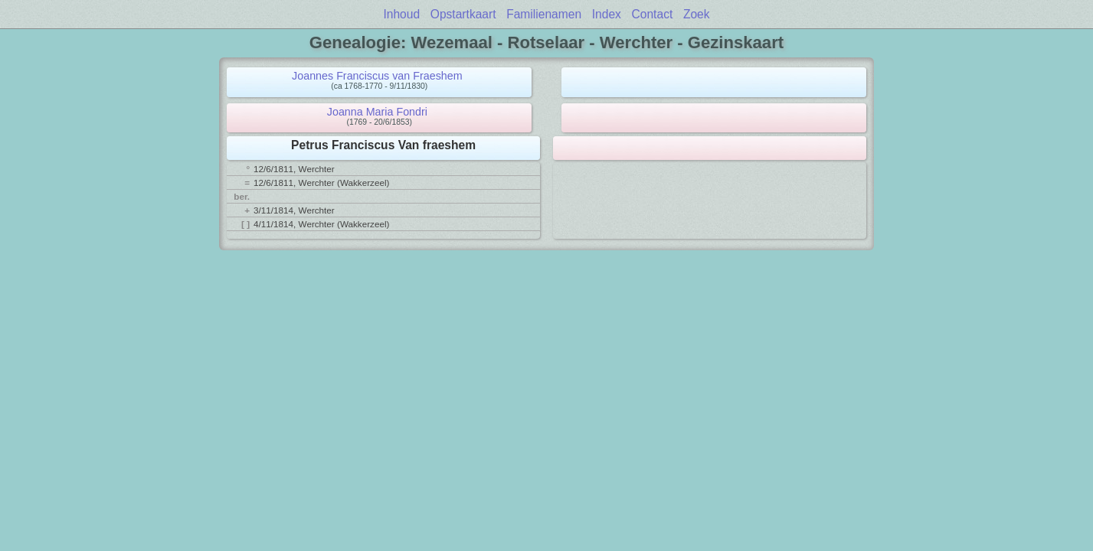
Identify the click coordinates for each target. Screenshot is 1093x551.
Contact (652, 14)
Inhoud (401, 14)
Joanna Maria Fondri (377, 112)
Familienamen (543, 14)
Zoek (696, 14)
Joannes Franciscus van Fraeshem (377, 76)
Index (606, 14)
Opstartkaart (463, 14)
